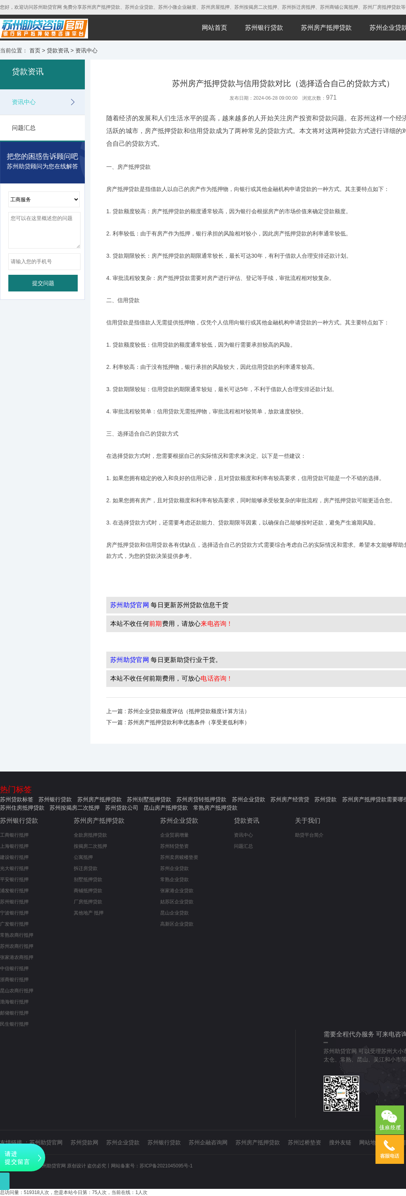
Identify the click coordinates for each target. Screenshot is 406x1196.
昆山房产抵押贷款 (166, 807)
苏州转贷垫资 (174, 846)
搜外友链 (340, 1142)
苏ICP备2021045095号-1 (166, 1166)
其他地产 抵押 (88, 913)
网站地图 (370, 1142)
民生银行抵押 (14, 1024)
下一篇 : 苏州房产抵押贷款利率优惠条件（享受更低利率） (178, 722)
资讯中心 (86, 50)
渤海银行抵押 (14, 1002)
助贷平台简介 (309, 835)
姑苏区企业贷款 (176, 902)
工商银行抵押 (14, 835)
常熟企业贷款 (174, 879)
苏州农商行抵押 (16, 946)
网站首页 (214, 27)
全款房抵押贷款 (90, 835)
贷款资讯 (58, 50)
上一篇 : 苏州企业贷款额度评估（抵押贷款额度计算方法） (178, 711)
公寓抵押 (83, 857)
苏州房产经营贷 (289, 799)
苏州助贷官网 (46, 1142)
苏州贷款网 (84, 1142)
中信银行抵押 (14, 968)
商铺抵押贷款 (88, 890)
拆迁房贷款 (86, 868)
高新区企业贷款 (176, 924)
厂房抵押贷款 (88, 902)
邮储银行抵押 (14, 1013)
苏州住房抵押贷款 (22, 807)
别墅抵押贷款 (88, 879)
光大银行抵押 (14, 868)
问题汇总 (24, 127)
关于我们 (307, 820)
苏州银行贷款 (264, 27)
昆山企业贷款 (174, 913)
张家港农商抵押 (16, 957)
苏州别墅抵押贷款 (149, 799)
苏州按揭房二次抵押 (75, 807)
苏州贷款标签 (16, 799)
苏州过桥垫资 (304, 1142)
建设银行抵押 (14, 857)
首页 (34, 50)
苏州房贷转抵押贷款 (201, 799)
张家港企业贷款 (176, 890)
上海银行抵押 (14, 846)
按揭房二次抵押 (90, 846)
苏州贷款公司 (121, 807)
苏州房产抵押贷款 (326, 27)
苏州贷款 (325, 799)
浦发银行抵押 (14, 890)
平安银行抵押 (14, 879)
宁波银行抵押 (14, 913)
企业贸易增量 (174, 835)
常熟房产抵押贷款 (215, 807)
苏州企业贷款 (248, 799)
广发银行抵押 (14, 924)
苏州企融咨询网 (208, 1142)
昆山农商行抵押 (16, 990)
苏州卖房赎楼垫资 (179, 857)
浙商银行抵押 (14, 979)
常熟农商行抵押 (16, 935)
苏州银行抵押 (14, 902)
